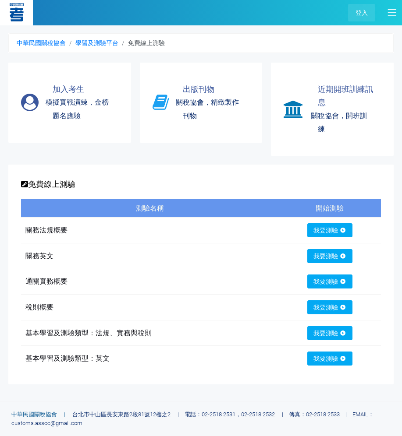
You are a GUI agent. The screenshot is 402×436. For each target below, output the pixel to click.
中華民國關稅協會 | (41, 414)
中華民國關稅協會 (41, 42)
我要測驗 (329, 230)
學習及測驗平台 (96, 42)
